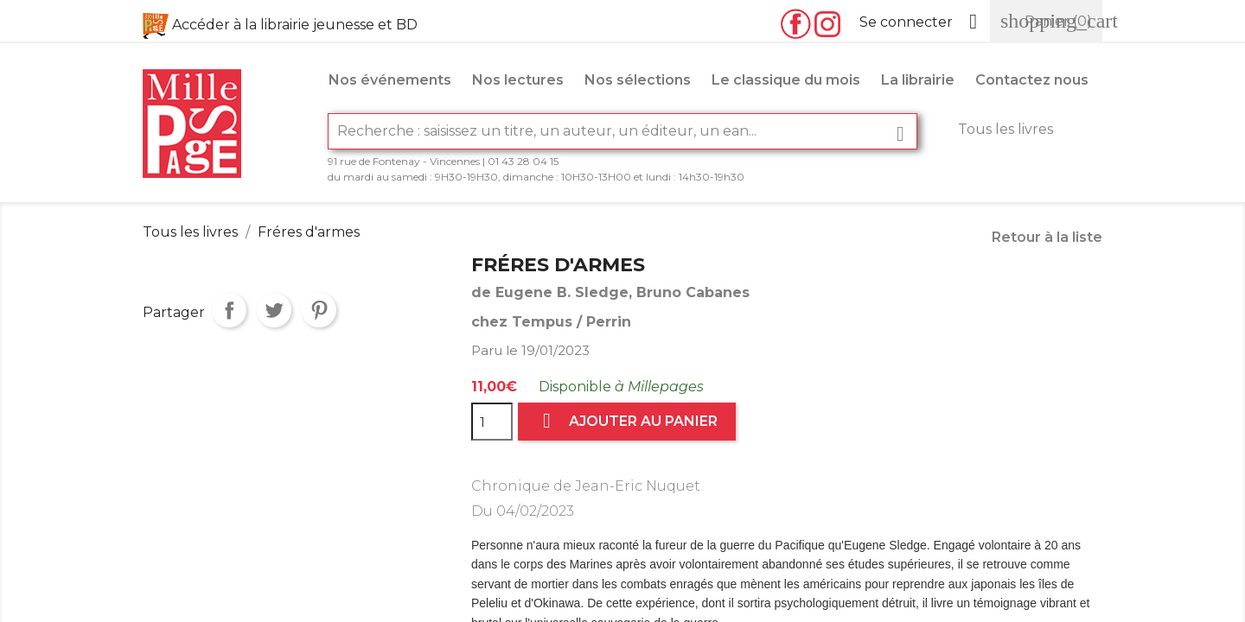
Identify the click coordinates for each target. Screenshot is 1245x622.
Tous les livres (1005, 129)
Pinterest (319, 310)
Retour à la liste (1047, 237)
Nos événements (390, 80)
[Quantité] (492, 422)
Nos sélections (637, 80)
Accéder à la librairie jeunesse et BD (295, 24)
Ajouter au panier (627, 421)
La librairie (917, 80)
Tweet (274, 310)
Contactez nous (1032, 80)
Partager (229, 310)
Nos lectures (518, 80)
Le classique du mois (786, 80)
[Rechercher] (622, 131)
